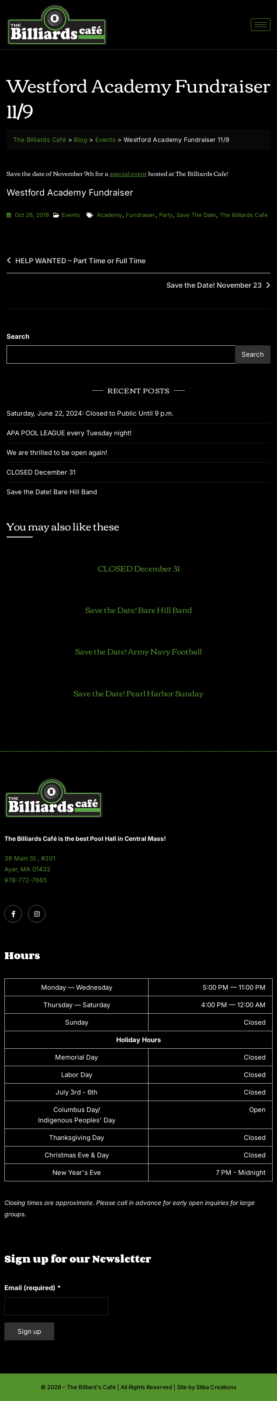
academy (109, 214)
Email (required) (32, 1288)
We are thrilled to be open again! (57, 452)
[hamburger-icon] (260, 24)
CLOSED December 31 (41, 472)
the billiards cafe (244, 214)
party (166, 214)
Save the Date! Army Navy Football (138, 651)
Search (18, 336)
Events (71, 214)
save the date (196, 214)
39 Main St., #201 (29, 858)
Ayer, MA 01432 (27, 869)
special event (128, 173)
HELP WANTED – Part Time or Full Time (80, 260)
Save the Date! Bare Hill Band (52, 492)
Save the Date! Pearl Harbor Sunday (138, 692)
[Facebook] (13, 914)
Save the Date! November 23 (214, 285)
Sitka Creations (216, 1387)
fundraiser (140, 214)
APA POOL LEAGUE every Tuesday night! (69, 433)
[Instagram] (36, 914)
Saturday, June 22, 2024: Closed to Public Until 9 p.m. (90, 413)
